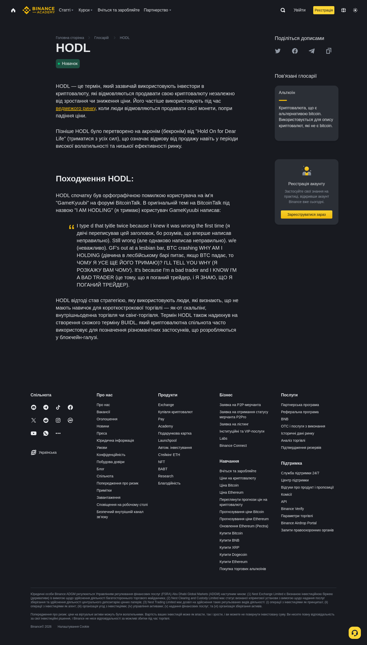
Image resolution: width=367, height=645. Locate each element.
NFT (161, 462)
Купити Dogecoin (233, 555)
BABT (162, 469)
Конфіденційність (111, 455)
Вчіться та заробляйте (238, 471)
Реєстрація (324, 10)
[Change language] (343, 10)
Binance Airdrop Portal (299, 523)
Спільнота (105, 476)
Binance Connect (233, 446)
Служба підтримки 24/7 (300, 473)
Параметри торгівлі (297, 516)
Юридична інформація (115, 440)
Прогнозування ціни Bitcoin (242, 512)
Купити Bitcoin (231, 533)
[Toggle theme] (355, 10)
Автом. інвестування (175, 448)
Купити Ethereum (233, 562)
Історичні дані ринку (297, 433)
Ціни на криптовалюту (238, 478)
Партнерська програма (300, 405)
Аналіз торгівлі (293, 440)
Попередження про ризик (117, 483)
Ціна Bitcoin (229, 485)
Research (165, 476)
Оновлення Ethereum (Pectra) (244, 526)
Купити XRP (229, 547)
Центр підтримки (295, 480)
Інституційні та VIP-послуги (242, 431)
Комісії (286, 494)
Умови (102, 448)
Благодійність (169, 483)
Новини (103, 426)
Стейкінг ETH (169, 455)
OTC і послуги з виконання (303, 426)
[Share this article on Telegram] (312, 51)
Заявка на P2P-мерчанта (240, 405)
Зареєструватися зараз (306, 214)
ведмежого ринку (76, 108)
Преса (102, 433)
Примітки (104, 490)
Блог (100, 469)
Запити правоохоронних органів (307, 530)
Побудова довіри (110, 462)
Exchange (166, 405)
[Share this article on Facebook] (295, 51)
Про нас (103, 405)
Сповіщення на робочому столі (122, 505)
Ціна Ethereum (232, 492)
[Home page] (38, 10)
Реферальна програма (300, 412)
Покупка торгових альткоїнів (243, 569)
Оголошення (107, 419)
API (284, 502)
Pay (161, 419)
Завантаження (108, 497)
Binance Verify (292, 509)
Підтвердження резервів (301, 448)
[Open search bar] (281, 10)
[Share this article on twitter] (278, 51)
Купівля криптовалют (175, 412)
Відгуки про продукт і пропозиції (307, 487)
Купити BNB (229, 540)
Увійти (300, 10)
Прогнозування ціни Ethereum (244, 519)
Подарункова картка (174, 433)
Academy (165, 426)
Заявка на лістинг (234, 424)
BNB (285, 419)
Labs (223, 438)
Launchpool (167, 440)
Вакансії (103, 412)
